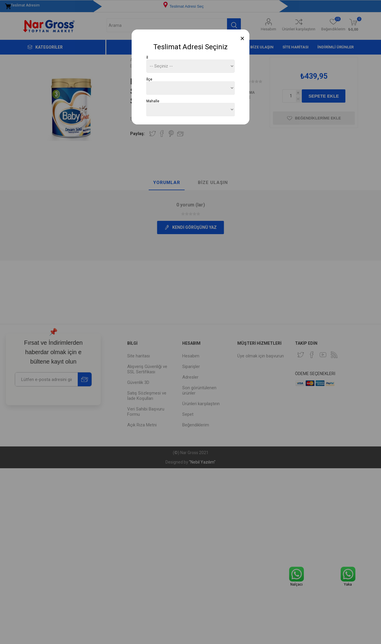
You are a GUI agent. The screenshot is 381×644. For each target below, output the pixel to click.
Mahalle (152, 101)
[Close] (242, 38)
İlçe (149, 79)
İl (147, 57)
